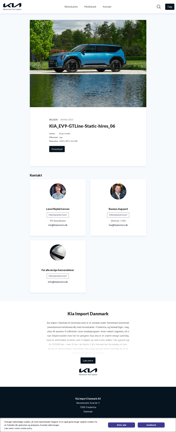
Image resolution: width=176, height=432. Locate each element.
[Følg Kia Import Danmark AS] (169, 7)
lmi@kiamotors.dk (57, 225)
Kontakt (107, 6)
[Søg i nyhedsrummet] (159, 7)
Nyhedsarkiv (71, 6)
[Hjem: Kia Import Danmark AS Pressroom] (12, 7)
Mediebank (90, 6)
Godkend (151, 425)
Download (57, 149)
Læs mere (88, 360)
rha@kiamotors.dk (118, 225)
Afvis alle (121, 425)
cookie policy (26, 428)
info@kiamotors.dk (58, 281)
